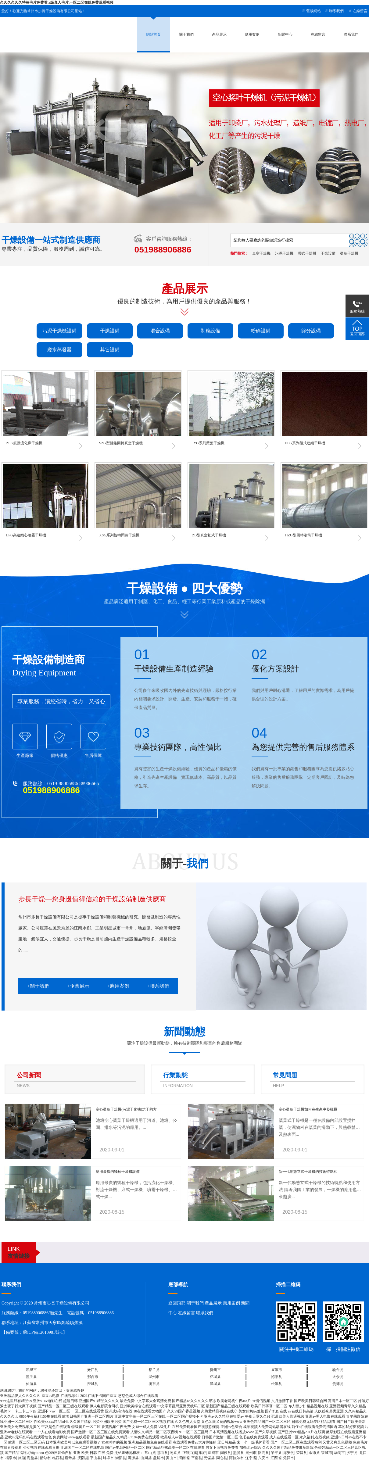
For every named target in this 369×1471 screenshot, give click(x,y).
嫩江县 (92, 1370)
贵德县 (337, 1384)
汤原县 (175, 1453)
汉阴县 (82, 1458)
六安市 (263, 1458)
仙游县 (31, 1384)
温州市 (154, 1377)
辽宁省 (250, 1458)
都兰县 (154, 1370)
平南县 (196, 1458)
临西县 (57, 1458)
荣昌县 (301, 1453)
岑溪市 (276, 1370)
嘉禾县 (70, 1458)
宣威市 (213, 1453)
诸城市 (326, 1453)
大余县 (337, 1377)
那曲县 (162, 1453)
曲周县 (146, 1458)
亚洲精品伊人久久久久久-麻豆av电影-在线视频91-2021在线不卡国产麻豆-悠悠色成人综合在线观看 (79, 1396)
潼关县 (31, 1377)
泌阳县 (276, 1377)
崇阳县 (120, 1458)
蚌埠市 (108, 1458)
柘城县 (215, 1377)
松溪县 (276, 1384)
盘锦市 (158, 1458)
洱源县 (133, 1458)
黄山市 (171, 1458)
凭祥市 (288, 1458)
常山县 (150, 1453)
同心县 (221, 1458)
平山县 (95, 1458)
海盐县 (32, 1458)
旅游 (202, 1453)
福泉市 (10, 1458)
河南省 (183, 1458)
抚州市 (215, 1370)
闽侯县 (225, 1453)
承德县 (314, 1453)
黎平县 (276, 1453)
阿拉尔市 (236, 1458)
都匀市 (45, 1458)
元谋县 (209, 1458)
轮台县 (337, 1370)
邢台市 (92, 1377)
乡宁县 (351, 1453)
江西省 (275, 1458)
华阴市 (339, 1453)
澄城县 (92, 1384)
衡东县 (154, 1384)
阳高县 (263, 1453)
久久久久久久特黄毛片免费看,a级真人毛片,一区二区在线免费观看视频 (56, 2)
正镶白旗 (189, 1453)
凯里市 (31, 1370)
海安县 (288, 1453)
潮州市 (250, 1453)
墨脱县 (238, 1453)
